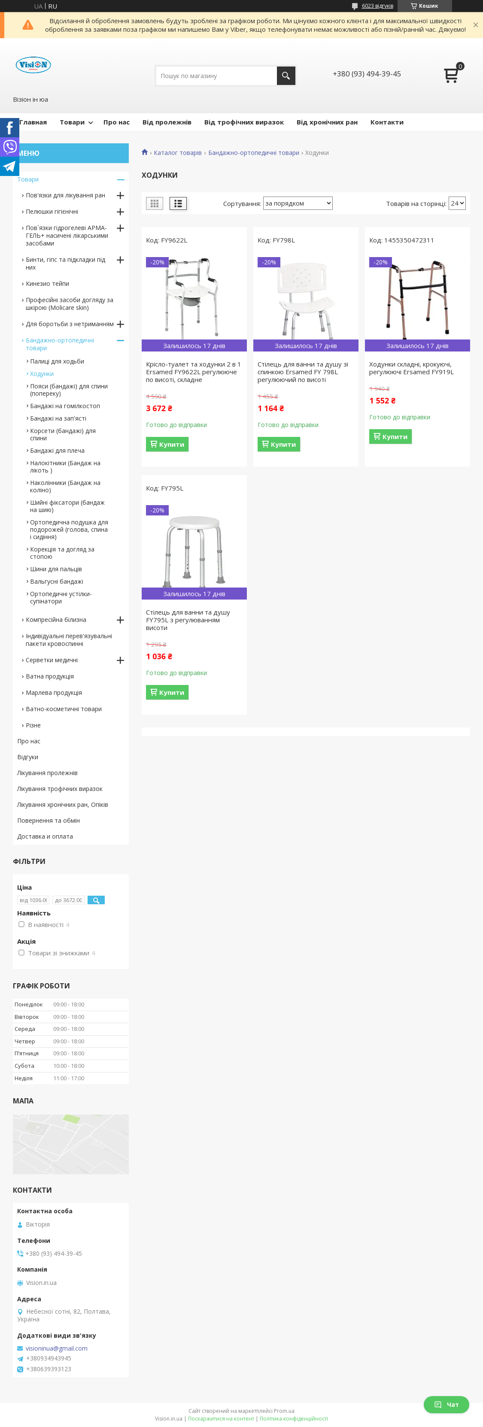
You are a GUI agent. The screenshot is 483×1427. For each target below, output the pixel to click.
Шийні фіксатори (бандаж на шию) (67, 506)
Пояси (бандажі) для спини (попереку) (69, 389)
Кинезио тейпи (47, 283)
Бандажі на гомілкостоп (65, 406)
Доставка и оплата (45, 836)
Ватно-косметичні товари (64, 709)
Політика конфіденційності (294, 1418)
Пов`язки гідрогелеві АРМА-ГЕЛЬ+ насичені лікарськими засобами (67, 235)
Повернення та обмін (48, 820)
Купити (171, 444)
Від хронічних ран (327, 122)
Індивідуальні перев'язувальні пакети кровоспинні (69, 640)
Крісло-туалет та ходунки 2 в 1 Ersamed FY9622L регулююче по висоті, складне (193, 371)
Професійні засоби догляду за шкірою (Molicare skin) (69, 304)
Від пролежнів (167, 122)
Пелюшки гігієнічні (52, 211)
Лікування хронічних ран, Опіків (62, 804)
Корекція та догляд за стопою (62, 552)
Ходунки (42, 374)
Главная (33, 122)
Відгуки (27, 757)
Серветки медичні (52, 660)
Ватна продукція (50, 676)
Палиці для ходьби (57, 361)
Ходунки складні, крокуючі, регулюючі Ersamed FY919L (411, 368)
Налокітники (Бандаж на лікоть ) (65, 466)
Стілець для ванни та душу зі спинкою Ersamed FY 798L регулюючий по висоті (303, 371)
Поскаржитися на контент (221, 1418)
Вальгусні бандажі (56, 581)
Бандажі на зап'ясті (58, 418)
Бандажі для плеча (57, 450)
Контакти (387, 122)
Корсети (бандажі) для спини (63, 434)
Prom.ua (284, 1411)
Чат (446, 1404)
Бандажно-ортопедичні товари (253, 153)
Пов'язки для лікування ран (65, 195)
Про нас (116, 122)
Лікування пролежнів (47, 773)
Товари (72, 122)
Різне (33, 725)
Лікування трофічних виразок (60, 789)
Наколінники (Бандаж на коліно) (65, 486)
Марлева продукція (54, 692)
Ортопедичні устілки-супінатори (61, 597)
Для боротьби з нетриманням (70, 324)
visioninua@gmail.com (57, 1348)
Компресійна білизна (56, 619)
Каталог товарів (178, 153)
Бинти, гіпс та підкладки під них (65, 263)
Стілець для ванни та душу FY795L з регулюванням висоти (188, 619)
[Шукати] (286, 76)
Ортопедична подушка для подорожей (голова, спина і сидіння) (69, 529)
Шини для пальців (56, 569)
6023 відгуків (377, 5)
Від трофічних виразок (244, 122)
